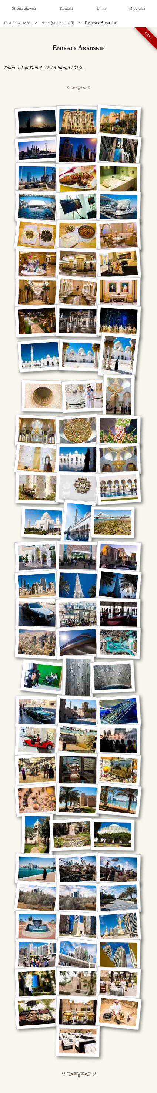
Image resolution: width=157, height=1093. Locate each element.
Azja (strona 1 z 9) (57, 22)
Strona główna (24, 8)
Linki (101, 8)
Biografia (137, 8)
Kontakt (66, 8)
